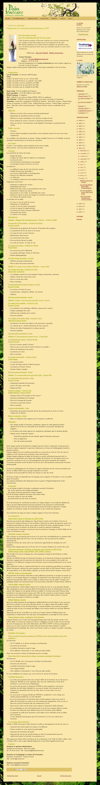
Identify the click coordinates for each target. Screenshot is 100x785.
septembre (83, 159)
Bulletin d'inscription (56, 53)
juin (81, 164)
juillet (82, 161)
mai (81, 167)
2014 (80, 206)
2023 (80, 129)
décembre (83, 150)
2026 (80, 120)
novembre (83, 153)
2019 (80, 140)
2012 (80, 212)
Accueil (8, 18)
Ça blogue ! (82, 113)
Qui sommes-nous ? (19, 18)
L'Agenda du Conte (84, 110)
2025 (80, 123)
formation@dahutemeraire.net (38, 59)
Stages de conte (33, 18)
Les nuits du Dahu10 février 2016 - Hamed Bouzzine (86, 186)
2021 (80, 134)
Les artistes (44, 18)
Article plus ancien (65, 776)
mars (82, 173)
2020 (80, 137)
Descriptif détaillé (42, 53)
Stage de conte (83, 96)
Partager (79, 219)
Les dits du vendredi (84, 102)
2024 (80, 126)
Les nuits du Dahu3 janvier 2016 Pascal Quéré (86, 192)
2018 (80, 142)
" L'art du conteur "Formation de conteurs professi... (86, 198)
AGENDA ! (54, 18)
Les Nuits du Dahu (84, 98)
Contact (63, 18)
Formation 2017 (83, 108)
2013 (80, 209)
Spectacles (81, 94)
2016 (80, 148)
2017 (80, 145)
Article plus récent (12, 776)
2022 (80, 131)
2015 (80, 203)
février (82, 175)
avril (81, 170)
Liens (70, 18)
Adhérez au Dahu (82, 86)
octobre (82, 156)
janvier (82, 178)
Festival (80, 106)
